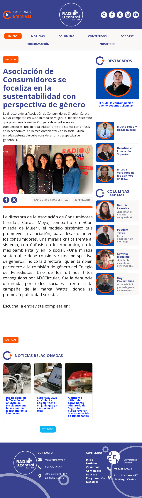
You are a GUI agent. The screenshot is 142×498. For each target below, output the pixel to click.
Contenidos (97, 36)
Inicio (12, 36)
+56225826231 (54, 467)
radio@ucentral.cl (55, 460)
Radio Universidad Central (51, 199)
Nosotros (107, 44)
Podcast (127, 36)
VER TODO (48, 429)
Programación (38, 44)
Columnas (66, 36)
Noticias (38, 36)
